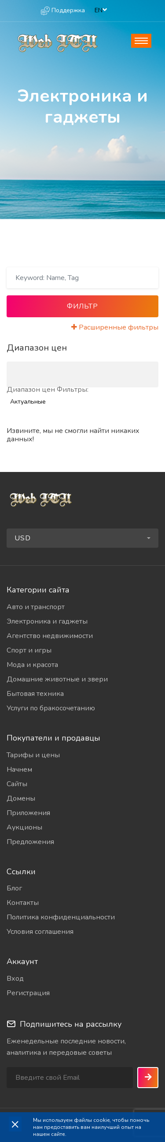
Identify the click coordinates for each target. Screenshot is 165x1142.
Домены (21, 798)
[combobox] (101, 10)
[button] (82, 538)
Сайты (17, 784)
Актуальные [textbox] (28, 401)
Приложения (28, 813)
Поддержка (63, 10)
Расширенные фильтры (114, 327)
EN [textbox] (99, 10)
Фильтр (82, 306)
